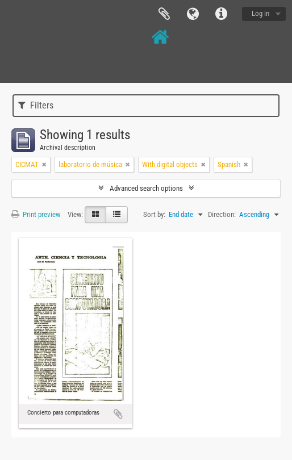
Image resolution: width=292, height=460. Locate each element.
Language (192, 14)
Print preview (35, 214)
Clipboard (164, 14)
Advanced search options (146, 188)
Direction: (222, 214)
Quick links (221, 14)
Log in (260, 13)
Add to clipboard (118, 414)
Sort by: (154, 214)
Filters (35, 105)
